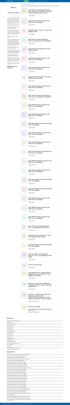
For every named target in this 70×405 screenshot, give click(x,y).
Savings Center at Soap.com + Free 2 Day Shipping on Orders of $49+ (17, 364)
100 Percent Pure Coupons (11, 325)
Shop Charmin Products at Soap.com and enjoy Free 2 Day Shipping (17, 366)
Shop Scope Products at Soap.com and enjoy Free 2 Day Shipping (16, 363)
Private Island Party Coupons (11, 331)
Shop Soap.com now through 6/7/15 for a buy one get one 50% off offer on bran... (18, 354)
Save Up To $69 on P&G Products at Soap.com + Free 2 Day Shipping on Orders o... (19, 393)
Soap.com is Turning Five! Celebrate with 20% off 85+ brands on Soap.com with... (18, 397)
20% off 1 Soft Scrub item (10, 394)
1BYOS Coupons (9, 337)
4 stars (15, 15)
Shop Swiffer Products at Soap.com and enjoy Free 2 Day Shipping (16, 387)
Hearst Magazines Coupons (11, 338)
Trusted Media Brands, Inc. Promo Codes (13, 347)
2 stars (12, 15)
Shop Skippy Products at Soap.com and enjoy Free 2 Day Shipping (16, 384)
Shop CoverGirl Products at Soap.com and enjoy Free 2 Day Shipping (17, 376)
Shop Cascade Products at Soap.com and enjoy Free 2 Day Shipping (17, 373)
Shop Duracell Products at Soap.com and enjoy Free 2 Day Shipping (17, 375)
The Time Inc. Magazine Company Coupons (13, 349)
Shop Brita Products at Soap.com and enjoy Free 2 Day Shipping (16, 391)
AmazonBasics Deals (10, 340)
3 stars (14, 15)
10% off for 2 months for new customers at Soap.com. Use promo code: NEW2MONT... (19, 399)
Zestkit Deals (9, 346)
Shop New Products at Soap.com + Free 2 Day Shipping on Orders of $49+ (17, 390)
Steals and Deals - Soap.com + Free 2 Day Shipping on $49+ (15, 357)
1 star (10, 15)
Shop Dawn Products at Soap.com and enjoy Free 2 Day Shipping (16, 382)
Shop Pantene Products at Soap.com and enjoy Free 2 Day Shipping (17, 379)
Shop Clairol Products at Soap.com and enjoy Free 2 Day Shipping (16, 370)
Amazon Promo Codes (10, 335)
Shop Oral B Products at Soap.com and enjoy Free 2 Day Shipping (16, 369)
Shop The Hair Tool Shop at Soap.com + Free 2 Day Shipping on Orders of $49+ (18, 388)
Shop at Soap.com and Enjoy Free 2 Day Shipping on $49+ (15, 360)
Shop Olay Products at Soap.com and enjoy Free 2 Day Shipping (16, 372)
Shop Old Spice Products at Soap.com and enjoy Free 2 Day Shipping (17, 378)
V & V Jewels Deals (10, 334)
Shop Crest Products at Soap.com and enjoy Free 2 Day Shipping (16, 381)
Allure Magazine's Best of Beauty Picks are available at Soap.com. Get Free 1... (18, 396)
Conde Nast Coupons (10, 344)
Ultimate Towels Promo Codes (11, 341)
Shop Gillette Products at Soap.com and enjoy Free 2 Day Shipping (16, 385)
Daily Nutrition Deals (10, 322)
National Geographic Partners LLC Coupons (13, 343)
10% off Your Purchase (10, 400)
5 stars (17, 15)
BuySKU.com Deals (10, 328)
